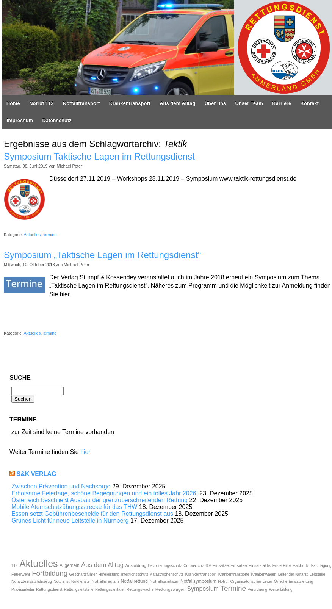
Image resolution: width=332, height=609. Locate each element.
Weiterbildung (281, 589)
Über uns (215, 103)
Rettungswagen (170, 589)
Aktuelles (32, 234)
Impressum (20, 120)
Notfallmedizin (105, 581)
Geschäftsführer (83, 574)
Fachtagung (321, 566)
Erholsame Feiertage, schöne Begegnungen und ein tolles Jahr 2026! (104, 493)
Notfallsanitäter (164, 581)
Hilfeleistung (108, 574)
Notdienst (61, 581)
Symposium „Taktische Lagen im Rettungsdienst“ (102, 255)
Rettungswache (140, 589)
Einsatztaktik (260, 566)
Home (13, 103)
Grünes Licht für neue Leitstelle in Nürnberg (70, 520)
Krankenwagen (263, 574)
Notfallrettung (134, 581)
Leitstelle (317, 574)
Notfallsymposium (198, 581)
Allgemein (70, 565)
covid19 (204, 566)
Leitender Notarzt (293, 574)
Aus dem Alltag (177, 103)
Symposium (203, 589)
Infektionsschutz (134, 574)
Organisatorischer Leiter (251, 581)
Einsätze (221, 565)
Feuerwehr (20, 574)
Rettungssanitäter (110, 589)
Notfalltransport (81, 103)
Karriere (281, 103)
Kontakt (310, 103)
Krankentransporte (233, 574)
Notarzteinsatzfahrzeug (31, 581)
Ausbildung (135, 565)
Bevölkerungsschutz (165, 566)
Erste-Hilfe (281, 566)
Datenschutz (56, 120)
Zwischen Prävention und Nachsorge (60, 486)
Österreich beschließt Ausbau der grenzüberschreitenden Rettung (99, 500)
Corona (189, 566)
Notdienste (80, 581)
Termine (49, 234)
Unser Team (249, 103)
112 (14, 566)
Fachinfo (301, 565)
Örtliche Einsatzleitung (293, 581)
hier (85, 452)
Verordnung (257, 589)
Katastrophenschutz (166, 574)
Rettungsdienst (49, 589)
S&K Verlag (36, 474)
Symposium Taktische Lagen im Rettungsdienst (99, 156)
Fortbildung (49, 573)
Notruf (223, 581)
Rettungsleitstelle (79, 589)
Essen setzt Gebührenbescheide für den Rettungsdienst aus (92, 513)
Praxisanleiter (22, 589)
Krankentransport (129, 103)
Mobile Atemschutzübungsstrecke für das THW (74, 507)
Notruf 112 (41, 103)
